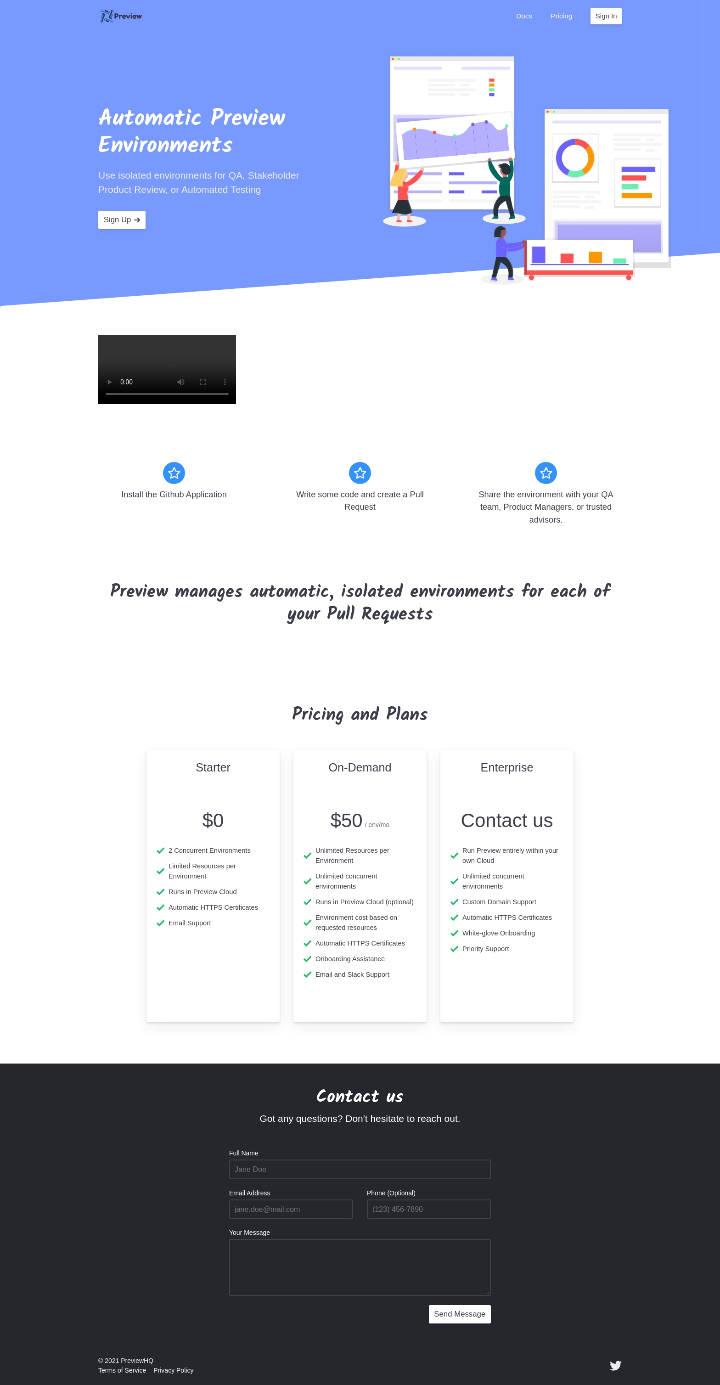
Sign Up (122, 219)
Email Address (249, 1193)
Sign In (606, 16)
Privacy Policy (173, 1370)
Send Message (459, 1314)
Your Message (249, 1232)
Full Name (244, 1153)
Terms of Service (122, 1370)
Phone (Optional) (391, 1193)
